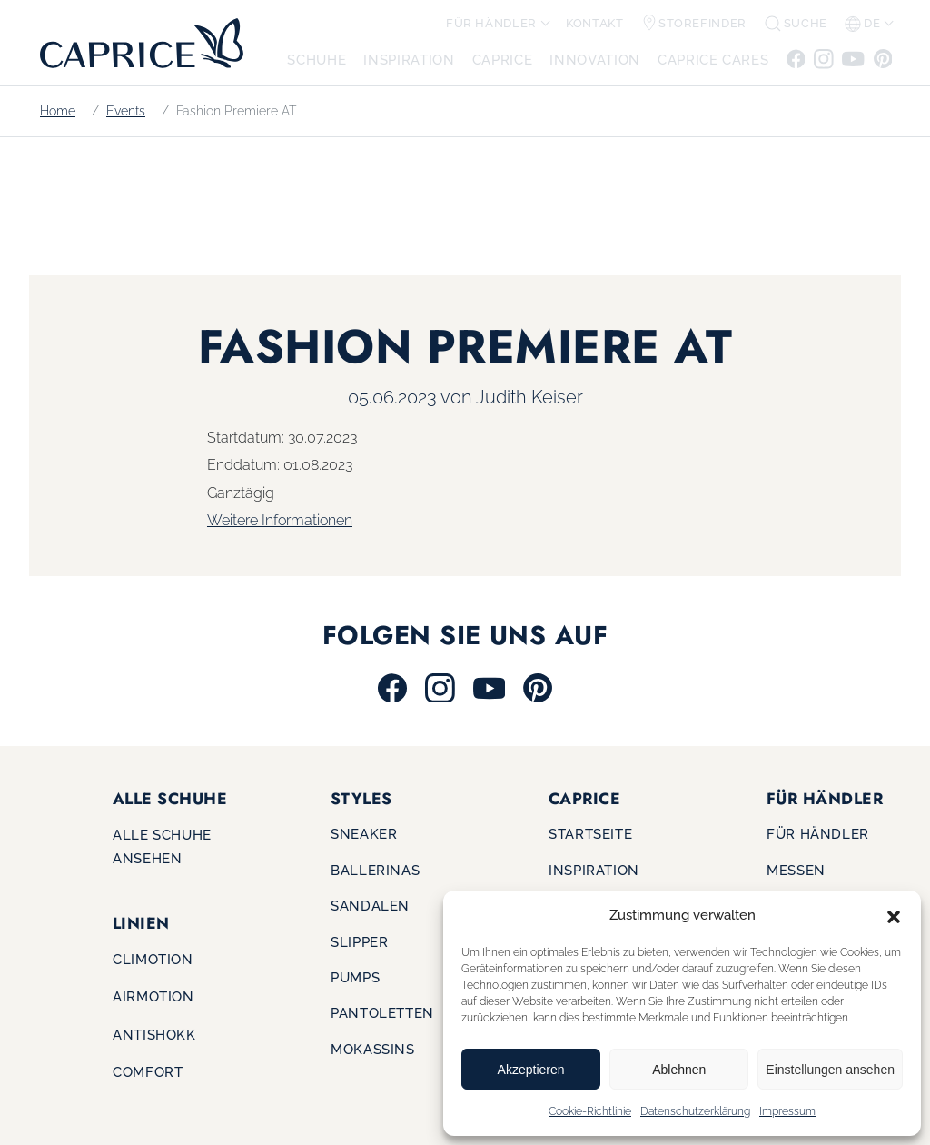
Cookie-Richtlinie (590, 1111)
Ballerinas (375, 870)
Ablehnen (679, 1069)
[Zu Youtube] (853, 57)
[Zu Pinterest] (882, 57)
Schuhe (316, 59)
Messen (796, 870)
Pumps (355, 977)
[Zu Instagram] (823, 57)
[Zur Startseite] (136, 41)
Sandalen (370, 905)
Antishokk (154, 1034)
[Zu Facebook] (797, 57)
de (862, 23)
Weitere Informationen (279, 520)
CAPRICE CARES (713, 59)
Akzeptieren (531, 1069)
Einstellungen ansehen (830, 1069)
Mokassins (373, 1049)
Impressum (787, 1111)
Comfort (148, 1072)
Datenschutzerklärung (695, 1111)
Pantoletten (382, 1013)
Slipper (359, 942)
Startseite (590, 833)
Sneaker (364, 833)
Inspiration (408, 59)
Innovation (594, 59)
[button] (894, 915)
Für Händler (491, 23)
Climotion (153, 959)
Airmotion (153, 996)
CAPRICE (502, 59)
